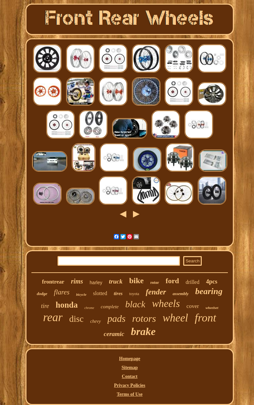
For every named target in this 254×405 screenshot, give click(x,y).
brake (143, 331)
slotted (100, 293)
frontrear (53, 282)
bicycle (81, 294)
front (205, 318)
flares (61, 292)
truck (115, 281)
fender (156, 292)
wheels (166, 303)
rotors (144, 318)
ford (172, 281)
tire (45, 306)
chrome (89, 308)
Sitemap (129, 367)
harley (96, 282)
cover (193, 306)
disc (76, 319)
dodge (42, 293)
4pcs (211, 281)
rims (77, 281)
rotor (154, 282)
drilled (192, 282)
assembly (181, 293)
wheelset (212, 308)
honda (67, 304)
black (135, 304)
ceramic (114, 333)
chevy (95, 321)
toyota (134, 293)
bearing (208, 291)
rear (53, 317)
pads (116, 318)
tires (118, 293)
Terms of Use (130, 394)
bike (136, 280)
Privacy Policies (129, 385)
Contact (129, 376)
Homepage (129, 358)
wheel (175, 318)
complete (110, 306)
